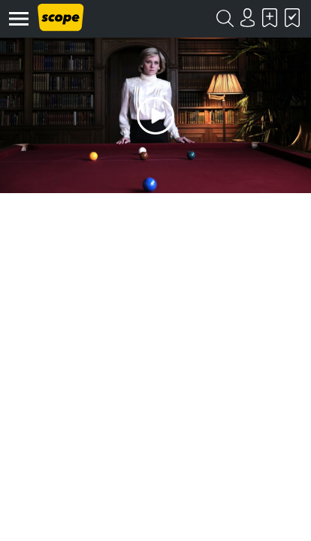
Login (247, 17)
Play (155, 115)
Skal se (269, 17)
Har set (292, 17)
